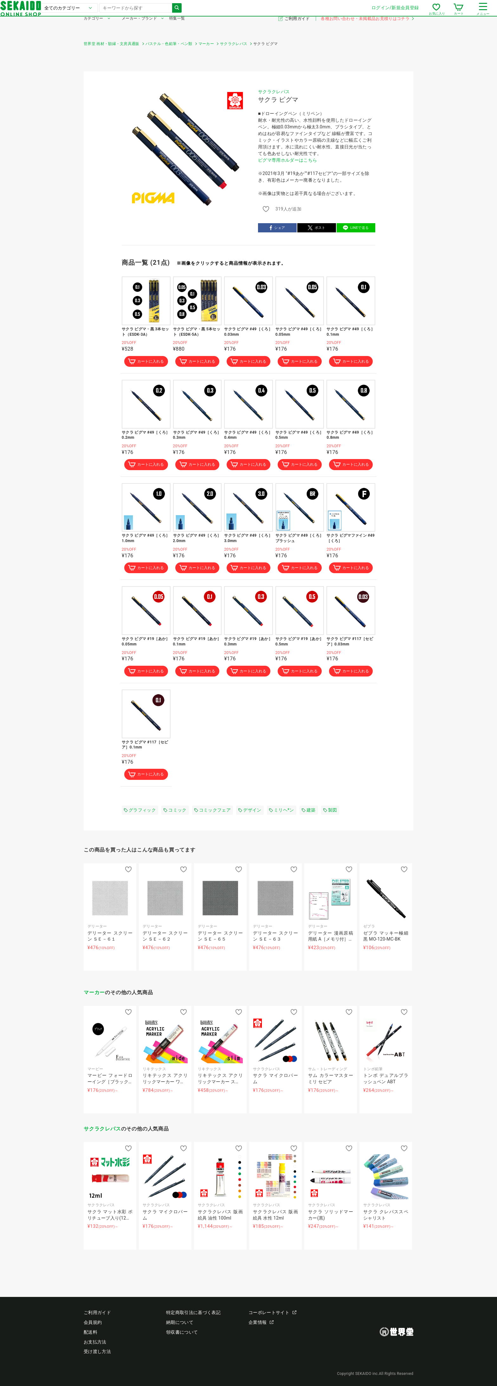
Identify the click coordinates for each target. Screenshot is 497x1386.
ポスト (317, 227)
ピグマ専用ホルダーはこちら (287, 160)
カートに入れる (146, 362)
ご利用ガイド (298, 28)
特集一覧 (177, 28)
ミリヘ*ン (281, 813)
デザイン (249, 813)
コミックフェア (212, 813)
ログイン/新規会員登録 (311, 12)
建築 (309, 813)
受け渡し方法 (97, 1351)
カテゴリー (93, 28)
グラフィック (140, 813)
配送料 (90, 1332)
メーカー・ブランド (139, 28)
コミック (175, 813)
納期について (179, 1322)
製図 (330, 813)
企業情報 (261, 1322)
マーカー (94, 996)
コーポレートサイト (272, 1312)
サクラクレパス (274, 91)
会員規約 (93, 1322)
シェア (277, 227)
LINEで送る (356, 227)
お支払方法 (95, 1341)
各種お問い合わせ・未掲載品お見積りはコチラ (367, 28)
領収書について (182, 1332)
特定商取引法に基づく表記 (193, 1312)
